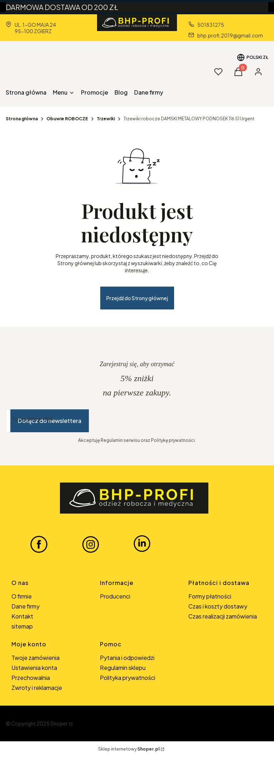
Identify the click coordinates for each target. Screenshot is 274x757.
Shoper (59, 723)
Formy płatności (209, 596)
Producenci (115, 596)
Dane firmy (25, 606)
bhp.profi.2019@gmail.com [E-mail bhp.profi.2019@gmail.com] (230, 35)
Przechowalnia (30, 677)
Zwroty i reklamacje (36, 687)
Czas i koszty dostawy (217, 606)
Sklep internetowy (128, 749)
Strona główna (22, 118)
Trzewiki (106, 118)
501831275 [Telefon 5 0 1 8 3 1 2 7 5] (210, 24)
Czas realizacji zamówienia (222, 616)
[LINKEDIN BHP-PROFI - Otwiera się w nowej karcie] (142, 544)
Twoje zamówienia (35, 657)
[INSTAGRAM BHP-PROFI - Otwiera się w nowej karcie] (90, 544)
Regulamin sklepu (123, 667)
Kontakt (22, 616)
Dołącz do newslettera (49, 420)
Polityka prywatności (127, 677)
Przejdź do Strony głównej (137, 298)
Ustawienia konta (34, 667)
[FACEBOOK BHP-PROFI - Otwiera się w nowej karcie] (39, 544)
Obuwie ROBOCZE (67, 118)
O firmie (21, 596)
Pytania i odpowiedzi (127, 657)
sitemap (22, 626)
